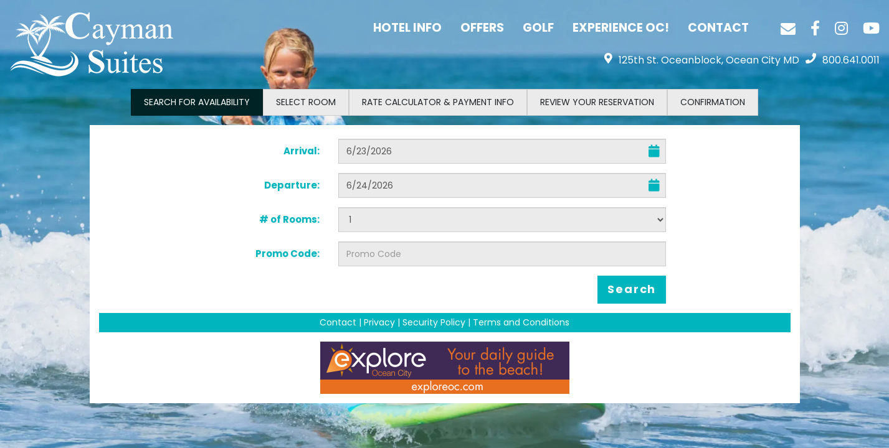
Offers (482, 27)
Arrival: (301, 150)
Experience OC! (621, 27)
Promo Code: (287, 253)
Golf (538, 27)
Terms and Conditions (521, 322)
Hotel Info (407, 27)
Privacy (379, 322)
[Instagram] (841, 28)
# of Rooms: (289, 219)
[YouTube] (871, 28)
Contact (718, 27)
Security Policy (433, 322)
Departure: (292, 185)
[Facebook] (815, 28)
